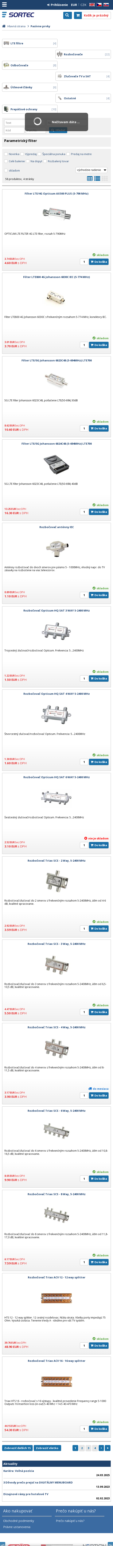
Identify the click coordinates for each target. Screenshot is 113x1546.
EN (91, 4)
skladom (14, 137)
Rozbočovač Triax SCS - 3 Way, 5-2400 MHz (57, 911)
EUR (74, 5)
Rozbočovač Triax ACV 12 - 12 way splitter (56, 1244)
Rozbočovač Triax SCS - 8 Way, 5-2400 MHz (57, 1161)
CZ (98, 4)
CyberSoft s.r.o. (101, 1534)
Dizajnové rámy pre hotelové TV (25, 1461)
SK (105, 4)
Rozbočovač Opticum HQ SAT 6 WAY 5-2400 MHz (56, 744)
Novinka (14, 121)
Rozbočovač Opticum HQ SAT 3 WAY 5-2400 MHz (56, 577)
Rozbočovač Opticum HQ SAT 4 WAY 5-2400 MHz (56, 661)
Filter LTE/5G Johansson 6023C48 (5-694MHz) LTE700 (57, 327)
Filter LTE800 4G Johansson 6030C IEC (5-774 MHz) (56, 244)
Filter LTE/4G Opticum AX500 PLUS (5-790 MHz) (56, 160)
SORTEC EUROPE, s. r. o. (21, 15)
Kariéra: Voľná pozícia (18, 1438)
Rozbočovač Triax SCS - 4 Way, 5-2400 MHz (57, 994)
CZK (83, 5)
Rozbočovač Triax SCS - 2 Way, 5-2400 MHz (57, 828)
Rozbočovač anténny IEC (56, 494)
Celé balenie (17, 128)
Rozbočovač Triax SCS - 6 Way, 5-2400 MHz (57, 1078)
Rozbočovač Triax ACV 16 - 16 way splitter (56, 1328)
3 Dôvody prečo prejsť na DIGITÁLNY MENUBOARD (38, 1449)
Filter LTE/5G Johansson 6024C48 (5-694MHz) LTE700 (57, 411)
